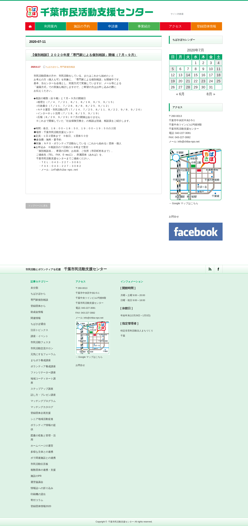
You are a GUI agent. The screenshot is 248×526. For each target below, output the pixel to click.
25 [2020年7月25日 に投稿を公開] (218, 81)
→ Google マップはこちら (183, 203)
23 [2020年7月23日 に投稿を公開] (203, 81)
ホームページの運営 (42, 445)
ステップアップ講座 (42, 388)
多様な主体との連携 (42, 451)
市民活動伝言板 (39, 463)
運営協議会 (37, 482)
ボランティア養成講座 (43, 366)
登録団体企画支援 (41, 412)
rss (210, 269)
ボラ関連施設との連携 (43, 457)
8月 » (211, 94)
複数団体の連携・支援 (43, 469)
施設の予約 (82, 26)
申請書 (113, 26)
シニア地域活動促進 (42, 419)
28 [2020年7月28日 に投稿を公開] (188, 87)
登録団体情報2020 (41, 506)
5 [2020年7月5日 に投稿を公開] (173, 69)
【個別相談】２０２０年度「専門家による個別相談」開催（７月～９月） (84, 55)
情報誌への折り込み (42, 488)
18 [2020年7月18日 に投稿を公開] (218, 75)
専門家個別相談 (67, 67)
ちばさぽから (52, 67)
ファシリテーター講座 (43, 372)
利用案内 (50, 26)
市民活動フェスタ (41, 342)
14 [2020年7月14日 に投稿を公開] (188, 75)
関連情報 (36, 318)
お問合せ (174, 216)
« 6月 (180, 94)
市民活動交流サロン (42, 348)
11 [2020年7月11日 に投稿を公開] (218, 69)
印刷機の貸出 (38, 494)
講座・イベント (39, 336)
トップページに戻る (38, 205)
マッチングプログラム (43, 400)
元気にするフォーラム (43, 354)
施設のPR (36, 475)
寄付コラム (37, 500)
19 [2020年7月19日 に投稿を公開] (173, 81)
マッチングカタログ (42, 407)
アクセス (175, 26)
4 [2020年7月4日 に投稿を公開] (219, 63)
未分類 (34, 287)
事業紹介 (144, 26)
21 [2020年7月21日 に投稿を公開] (188, 81)
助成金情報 (37, 312)
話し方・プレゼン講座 (43, 394)
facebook (218, 269)
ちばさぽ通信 (38, 324)
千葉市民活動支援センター (121, 521)
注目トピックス (39, 330)
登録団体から (38, 305)
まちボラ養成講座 (41, 360)
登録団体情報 (206, 26)
